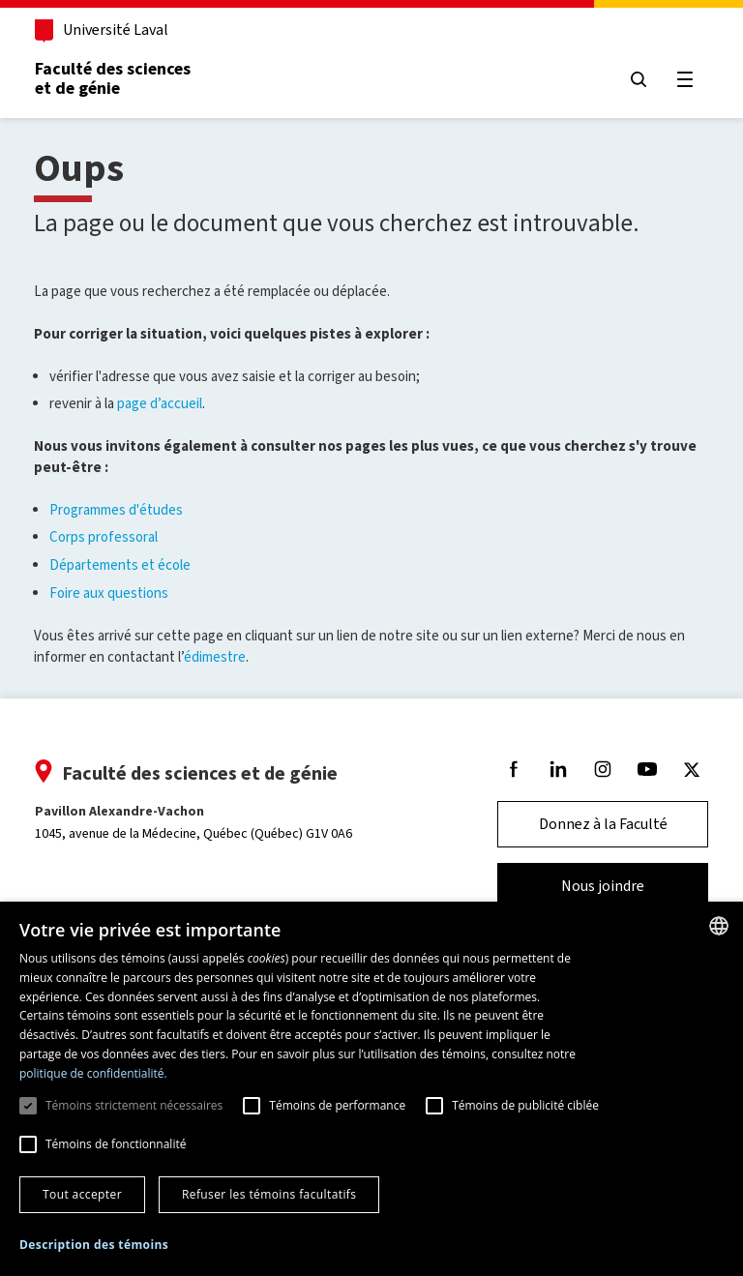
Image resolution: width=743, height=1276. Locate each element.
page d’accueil (159, 403)
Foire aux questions (108, 593)
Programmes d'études (116, 509)
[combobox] (718, 925)
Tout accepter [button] (82, 1194)
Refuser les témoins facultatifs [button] (269, 1194)
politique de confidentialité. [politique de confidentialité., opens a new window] (93, 1073)
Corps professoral (103, 537)
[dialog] (371, 1089)
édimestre (215, 657)
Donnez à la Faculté (603, 824)
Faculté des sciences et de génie (113, 78)
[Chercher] (638, 79)
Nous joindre (602, 885)
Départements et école (120, 565)
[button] (93, 1245)
